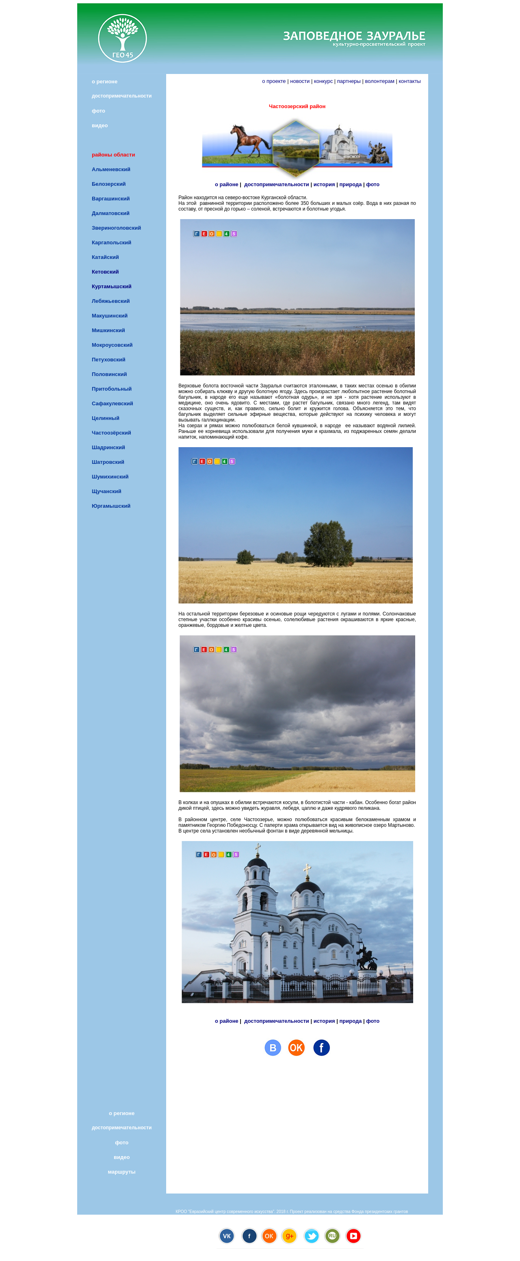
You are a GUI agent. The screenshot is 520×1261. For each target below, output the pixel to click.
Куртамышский (112, 286)
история (324, 184)
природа (350, 184)
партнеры (349, 81)
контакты (413, 81)
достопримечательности (276, 184)
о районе (226, 184)
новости (300, 81)
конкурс (323, 81)
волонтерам (379, 81)
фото (372, 184)
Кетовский (105, 272)
